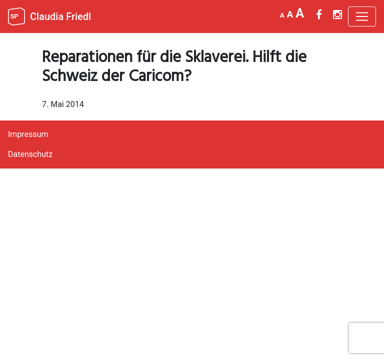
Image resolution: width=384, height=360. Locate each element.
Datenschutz (30, 154)
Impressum (28, 134)
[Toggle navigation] (362, 16)
